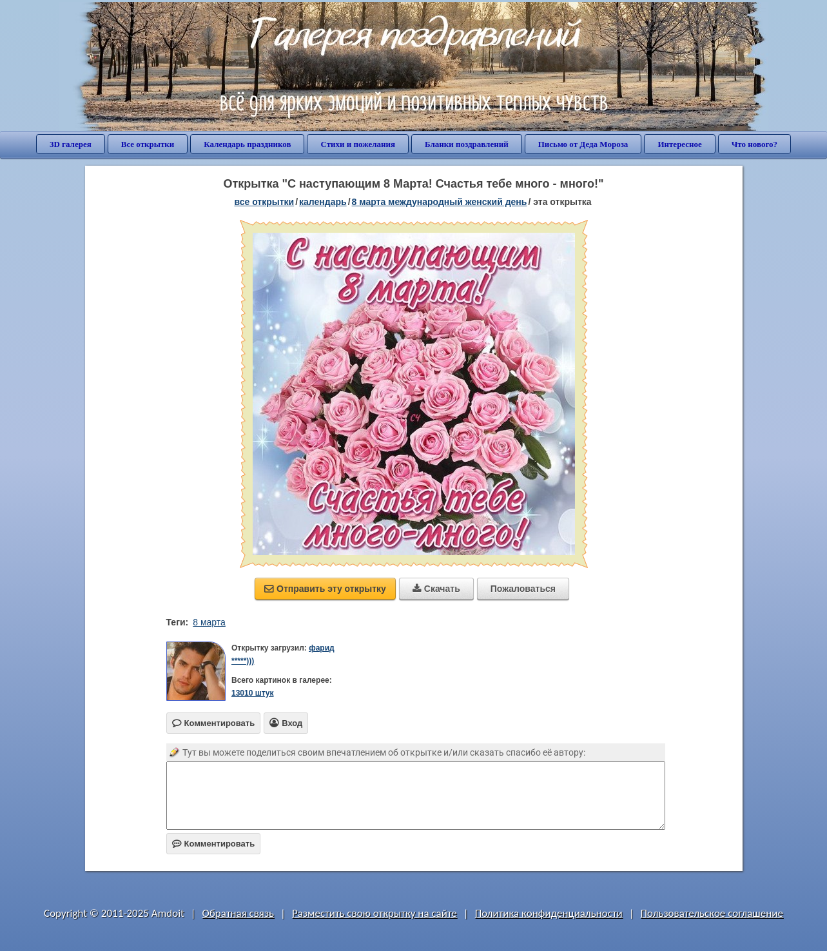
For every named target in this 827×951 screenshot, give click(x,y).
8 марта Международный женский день (439, 202)
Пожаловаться (523, 588)
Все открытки (148, 144)
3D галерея (71, 144)
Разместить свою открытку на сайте (374, 913)
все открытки (264, 202)
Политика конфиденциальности (549, 913)
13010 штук (252, 693)
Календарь (323, 202)
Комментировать (213, 843)
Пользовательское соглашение (712, 913)
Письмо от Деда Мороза (583, 144)
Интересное (679, 144)
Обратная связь (238, 913)
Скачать (436, 588)
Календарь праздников (247, 144)
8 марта (209, 622)
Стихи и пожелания (357, 144)
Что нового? (754, 144)
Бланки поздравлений (467, 144)
